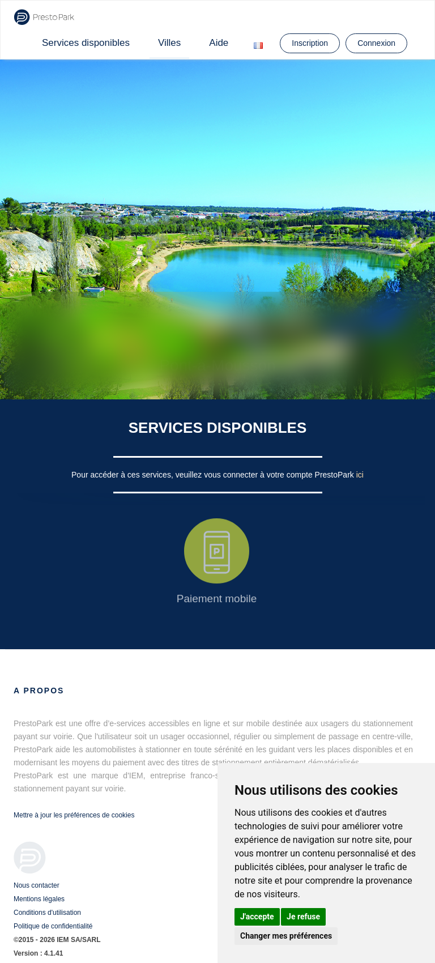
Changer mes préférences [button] (286, 935)
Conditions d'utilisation (47, 913)
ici (360, 474)
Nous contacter (36, 885)
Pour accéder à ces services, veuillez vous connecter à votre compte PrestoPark (213, 474)
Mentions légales (39, 899)
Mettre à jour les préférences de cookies (74, 815)
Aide (218, 42)
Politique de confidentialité (53, 926)
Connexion (376, 43)
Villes (169, 42)
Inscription (310, 43)
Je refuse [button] (303, 916)
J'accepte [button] (257, 916)
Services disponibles (86, 42)
